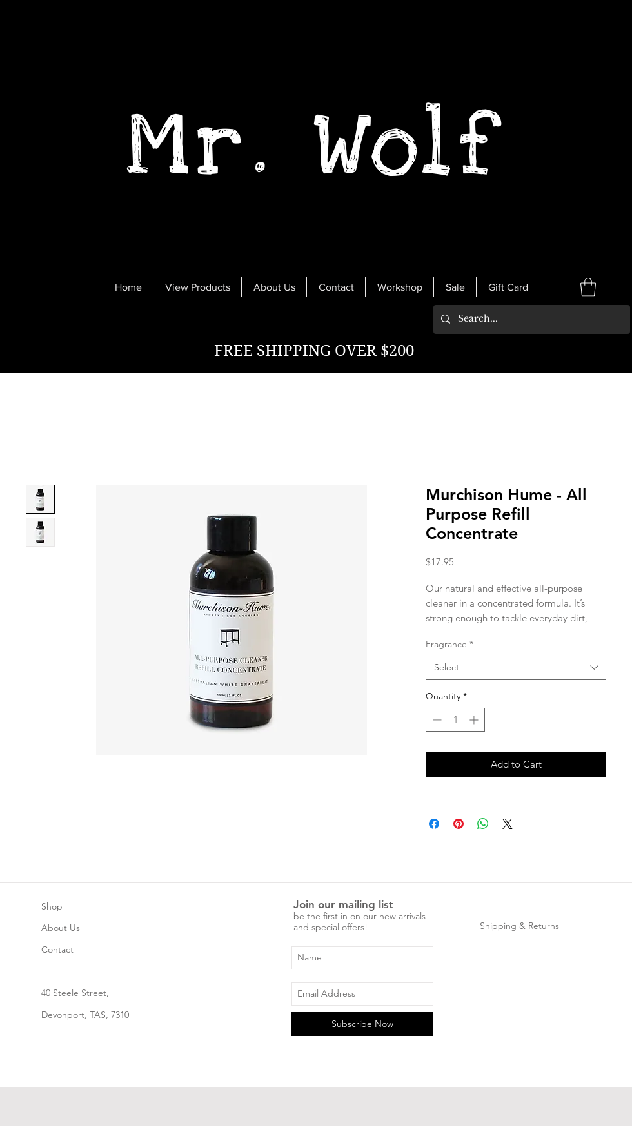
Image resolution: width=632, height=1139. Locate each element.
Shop (52, 906)
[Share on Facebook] (434, 824)
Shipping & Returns (519, 925)
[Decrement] (436, 719)
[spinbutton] (455, 719)
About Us (60, 927)
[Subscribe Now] (362, 1024)
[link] (588, 287)
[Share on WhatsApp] (483, 824)
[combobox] (516, 668)
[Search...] (530, 319)
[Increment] (475, 719)
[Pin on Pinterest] (458, 824)
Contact (57, 949)
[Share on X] (507, 824)
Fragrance (449, 644)
